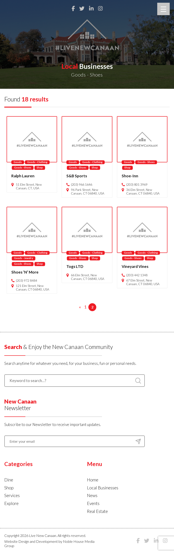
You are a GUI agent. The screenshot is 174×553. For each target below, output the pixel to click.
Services (12, 495)
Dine (8, 479)
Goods (18, 162)
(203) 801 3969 (136, 184)
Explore (11, 503)
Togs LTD (74, 266)
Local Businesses (102, 487)
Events (93, 503)
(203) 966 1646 (81, 184)
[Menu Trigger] (163, 9)
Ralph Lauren (22, 175)
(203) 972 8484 (26, 280)
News (92, 495)
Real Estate (97, 511)
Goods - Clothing (37, 162)
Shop (40, 167)
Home (92, 479)
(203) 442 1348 (136, 275)
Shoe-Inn (130, 175)
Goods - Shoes (22, 167)
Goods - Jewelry (23, 258)
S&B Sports (76, 175)
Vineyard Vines (135, 266)
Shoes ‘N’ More (25, 272)
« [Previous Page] (80, 306)
